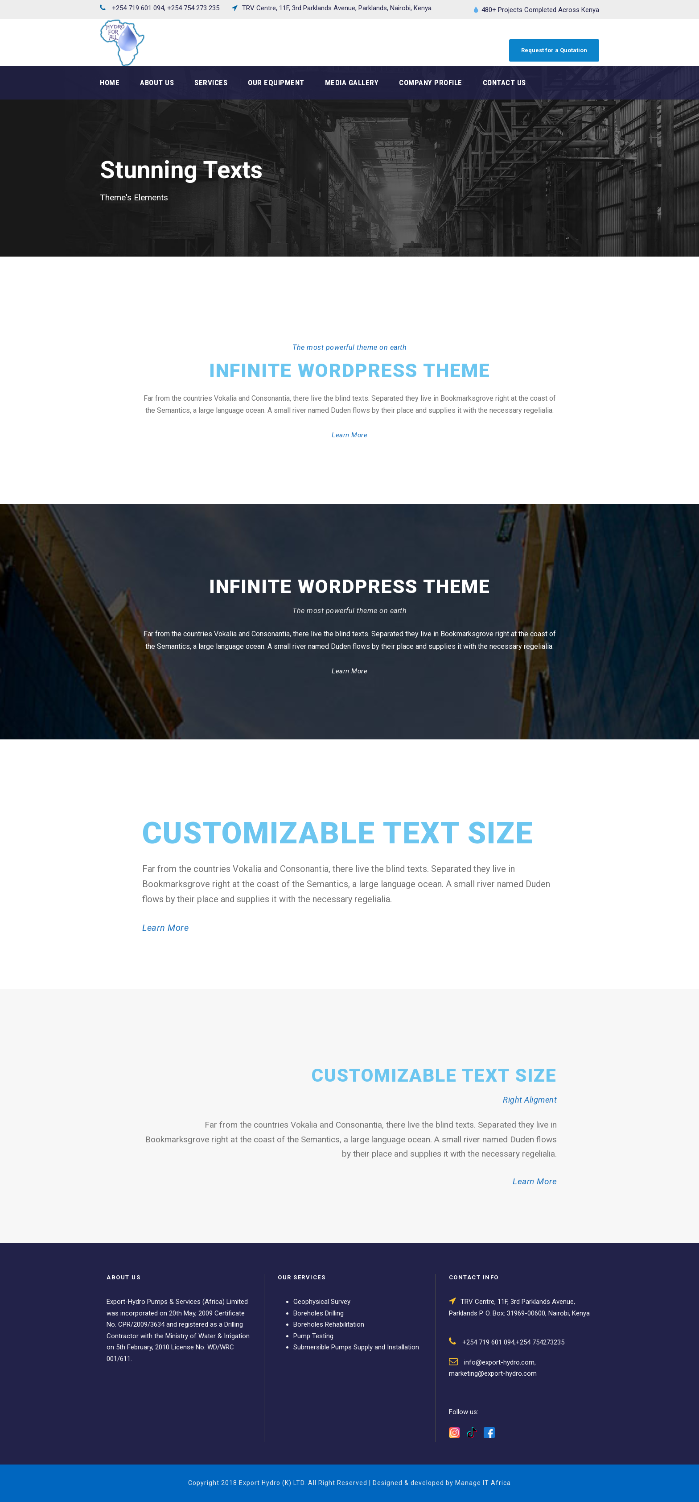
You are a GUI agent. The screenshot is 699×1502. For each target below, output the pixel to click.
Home (109, 82)
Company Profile (430, 82)
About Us (157, 82)
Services (210, 82)
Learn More (349, 435)
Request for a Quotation (554, 50)
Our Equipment (276, 82)
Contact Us (504, 82)
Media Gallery (352, 82)
